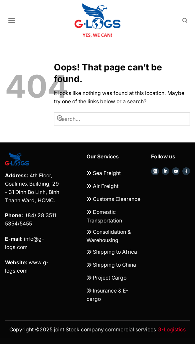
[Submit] (60, 119)
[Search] (184, 20)
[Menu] (12, 21)
